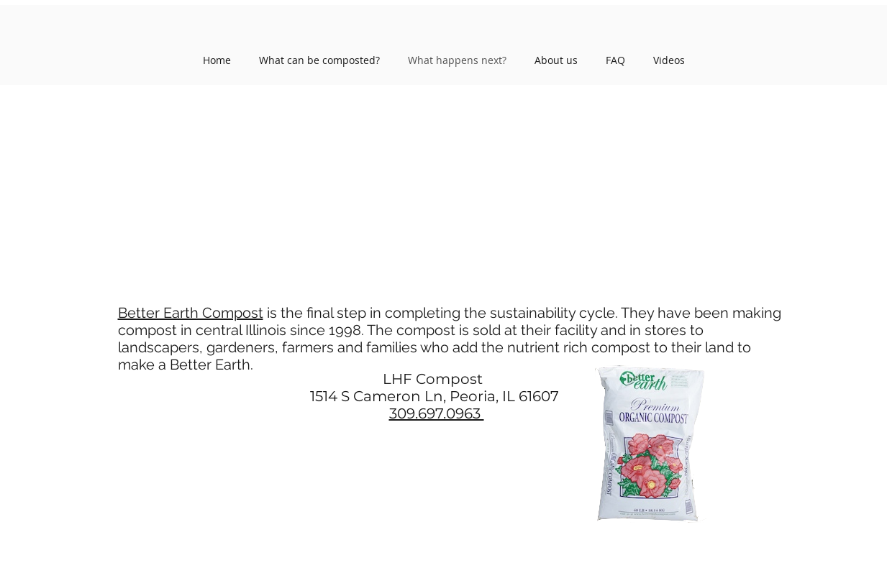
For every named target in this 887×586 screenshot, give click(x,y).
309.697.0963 (436, 413)
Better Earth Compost (190, 312)
